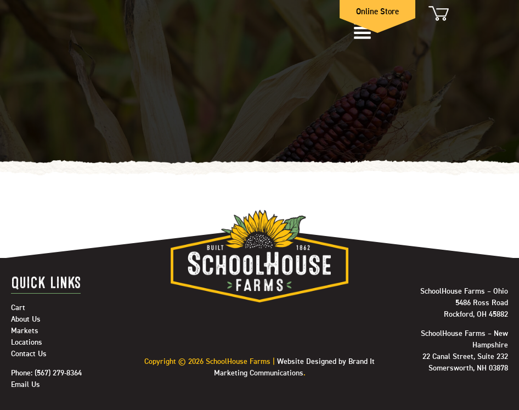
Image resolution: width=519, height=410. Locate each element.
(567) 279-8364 (58, 373)
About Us (26, 319)
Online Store (377, 12)
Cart (438, 13)
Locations (26, 342)
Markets (24, 331)
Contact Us (29, 354)
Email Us (25, 385)
